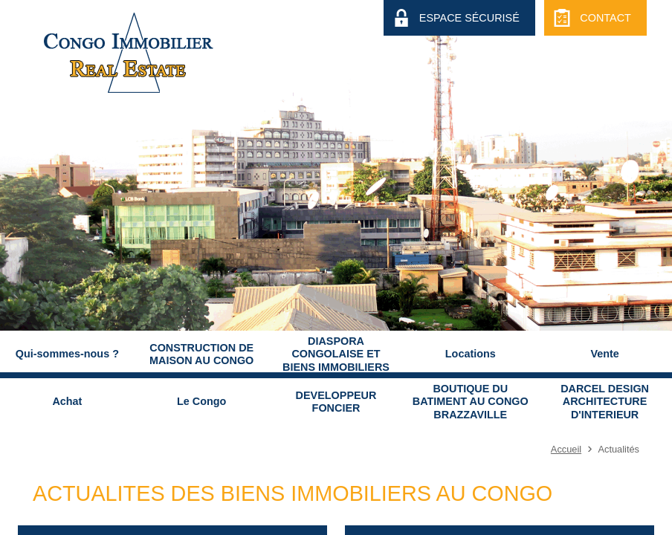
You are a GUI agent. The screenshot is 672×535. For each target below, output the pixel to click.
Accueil (566, 449)
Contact (605, 18)
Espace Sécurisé (469, 18)
